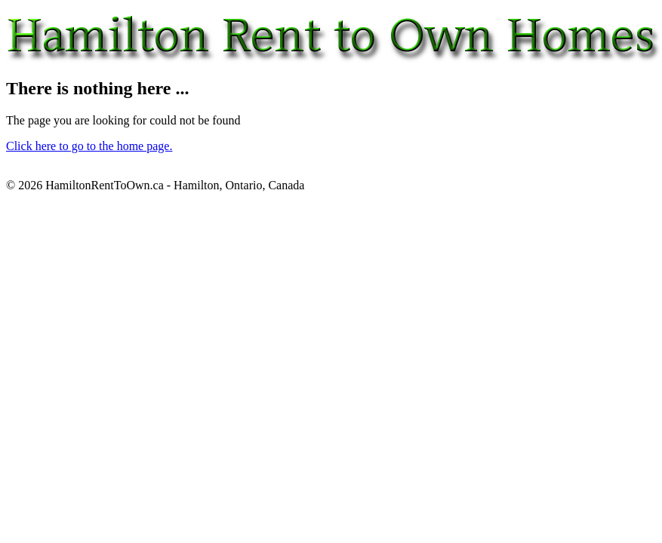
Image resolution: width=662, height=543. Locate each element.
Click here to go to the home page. (89, 146)
